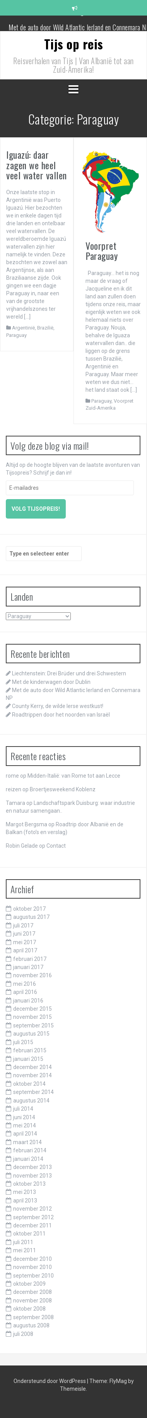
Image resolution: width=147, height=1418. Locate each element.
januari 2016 (28, 1000)
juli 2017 (23, 925)
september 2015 (33, 1025)
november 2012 (32, 1209)
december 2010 (32, 1259)
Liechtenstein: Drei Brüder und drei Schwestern (69, 673)
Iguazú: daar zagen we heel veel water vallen (36, 164)
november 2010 (32, 1267)
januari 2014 (28, 1159)
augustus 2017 (31, 917)
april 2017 (25, 950)
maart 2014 (27, 1142)
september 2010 (33, 1276)
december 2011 (32, 1225)
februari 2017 (29, 959)
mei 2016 (24, 984)
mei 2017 (24, 942)
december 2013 (32, 1167)
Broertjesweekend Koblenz (63, 789)
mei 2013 (24, 1192)
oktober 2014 (29, 1084)
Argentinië (23, 328)
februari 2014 (29, 1150)
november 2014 (32, 1075)
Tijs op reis (73, 44)
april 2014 (25, 1134)
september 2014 (33, 1092)
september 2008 (33, 1317)
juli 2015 (23, 1042)
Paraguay (16, 335)
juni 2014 (24, 1117)
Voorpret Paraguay (101, 250)
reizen (13, 789)
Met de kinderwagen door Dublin (79, 23)
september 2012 (33, 1217)
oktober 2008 (29, 1309)
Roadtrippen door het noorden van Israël (61, 715)
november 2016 (32, 975)
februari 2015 (29, 1050)
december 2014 (32, 1067)
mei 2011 (24, 1250)
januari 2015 (28, 1059)
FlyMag (118, 1381)
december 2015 (32, 1009)
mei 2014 (24, 1125)
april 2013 (25, 1200)
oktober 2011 (29, 1233)
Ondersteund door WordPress (50, 1381)
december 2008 (32, 1292)
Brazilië (45, 328)
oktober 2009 (29, 1284)
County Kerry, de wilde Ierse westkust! (57, 706)
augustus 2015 (31, 1034)
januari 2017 (28, 967)
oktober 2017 (29, 909)
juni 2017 (24, 934)
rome (12, 776)
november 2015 (32, 1017)
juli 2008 (23, 1334)
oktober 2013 (29, 1184)
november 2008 (32, 1300)
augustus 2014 (31, 1100)
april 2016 (25, 992)
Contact (56, 846)
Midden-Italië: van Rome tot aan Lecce (73, 776)
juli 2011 (23, 1242)
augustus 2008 (31, 1325)
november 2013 (32, 1176)
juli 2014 (23, 1109)
